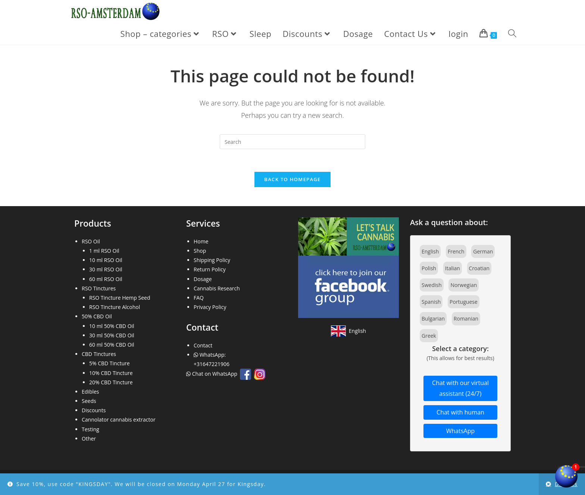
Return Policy (210, 269)
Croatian (479, 268)
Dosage (203, 279)
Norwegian (463, 285)
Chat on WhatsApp (212, 374)
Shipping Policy (212, 260)
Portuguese (464, 302)
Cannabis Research (217, 288)
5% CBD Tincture (109, 363)
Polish (429, 268)
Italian (452, 268)
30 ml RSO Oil (105, 269)
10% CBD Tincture (111, 372)
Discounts (94, 410)
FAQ (199, 297)
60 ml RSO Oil (105, 279)
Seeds (89, 401)
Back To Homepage (292, 179)
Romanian (466, 318)
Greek (429, 335)
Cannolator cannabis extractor (119, 419)
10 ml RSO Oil (105, 260)
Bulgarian (433, 318)
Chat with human (460, 412)
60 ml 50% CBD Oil (111, 344)
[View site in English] (348, 331)
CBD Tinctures (99, 354)
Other (89, 438)
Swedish (432, 285)
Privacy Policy (210, 307)
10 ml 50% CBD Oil (111, 326)
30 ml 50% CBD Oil (111, 335)
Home (201, 241)
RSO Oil (91, 241)
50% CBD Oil (97, 316)
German (483, 251)
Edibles (90, 391)
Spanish (431, 302)
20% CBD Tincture (111, 382)
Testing (90, 429)
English (430, 251)
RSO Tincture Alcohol (114, 307)
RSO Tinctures (99, 288)
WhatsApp (460, 431)
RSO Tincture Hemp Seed (119, 297)
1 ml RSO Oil (104, 251)
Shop (200, 251)
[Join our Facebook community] (348, 267)
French (456, 251)
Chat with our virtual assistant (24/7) (460, 388)
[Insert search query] (292, 141)
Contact (203, 345)
